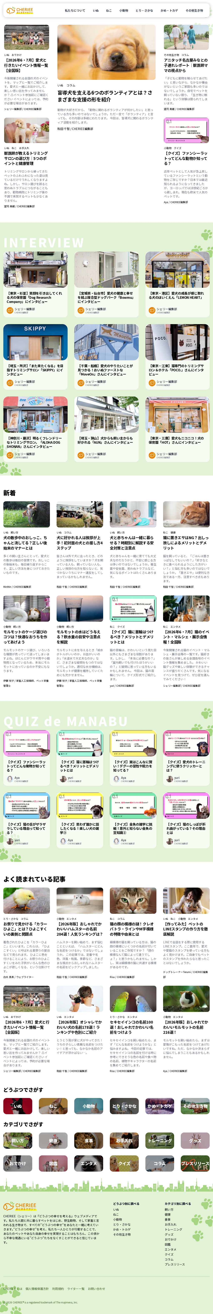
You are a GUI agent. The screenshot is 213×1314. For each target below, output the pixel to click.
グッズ (169, 1234)
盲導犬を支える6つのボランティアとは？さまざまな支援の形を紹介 (104, 96)
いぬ (96, 10)
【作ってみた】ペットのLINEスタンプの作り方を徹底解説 (185, 929)
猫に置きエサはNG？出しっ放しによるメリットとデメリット (186, 543)
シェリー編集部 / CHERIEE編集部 (22, 109)
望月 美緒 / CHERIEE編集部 (19, 206)
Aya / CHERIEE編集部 (176, 202)
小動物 (123, 10)
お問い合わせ (96, 1289)
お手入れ (24, 148)
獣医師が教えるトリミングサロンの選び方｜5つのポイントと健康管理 (26, 158)
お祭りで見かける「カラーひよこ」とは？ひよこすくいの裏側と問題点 (25, 929)
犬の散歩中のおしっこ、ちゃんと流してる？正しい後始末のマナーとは (25, 543)
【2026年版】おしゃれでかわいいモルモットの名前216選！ (185, 1027)
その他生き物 (194, 10)
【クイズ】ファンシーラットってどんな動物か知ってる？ (186, 158)
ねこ (109, 10)
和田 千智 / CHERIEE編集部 (75, 129)
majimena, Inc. (69, 1302)
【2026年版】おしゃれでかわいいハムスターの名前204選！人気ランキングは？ (80, 929)
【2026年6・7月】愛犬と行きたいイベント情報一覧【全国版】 (26, 65)
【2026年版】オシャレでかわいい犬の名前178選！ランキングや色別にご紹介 (79, 1027)
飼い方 (14, 532)
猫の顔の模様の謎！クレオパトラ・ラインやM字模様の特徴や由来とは (132, 929)
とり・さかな (144, 10)
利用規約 (58, 1289)
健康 (173, 532)
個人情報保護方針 (37, 1289)
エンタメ (176, 626)
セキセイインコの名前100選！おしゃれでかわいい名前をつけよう (132, 1027)
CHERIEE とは (12, 1289)
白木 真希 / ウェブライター (18, 977)
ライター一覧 (75, 1289)
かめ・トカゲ (169, 10)
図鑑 (168, 1244)
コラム (71, 85)
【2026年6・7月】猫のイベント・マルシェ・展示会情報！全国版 (186, 637)
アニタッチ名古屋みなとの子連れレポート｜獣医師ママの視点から (186, 65)
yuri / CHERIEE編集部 (122, 685)
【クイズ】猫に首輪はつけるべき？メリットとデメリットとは (132, 637)
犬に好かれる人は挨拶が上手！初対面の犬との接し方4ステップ (80, 543)
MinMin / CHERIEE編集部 (17, 586)
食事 (168, 1219)
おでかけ (17, 55)
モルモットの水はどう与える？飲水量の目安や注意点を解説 (78, 637)
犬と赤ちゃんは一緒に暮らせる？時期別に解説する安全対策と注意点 (132, 543)
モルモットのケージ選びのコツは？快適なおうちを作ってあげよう (25, 637)
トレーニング (173, 1229)
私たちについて (75, 10)
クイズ (177, 148)
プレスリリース (175, 1264)
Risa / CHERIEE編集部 (122, 977)
